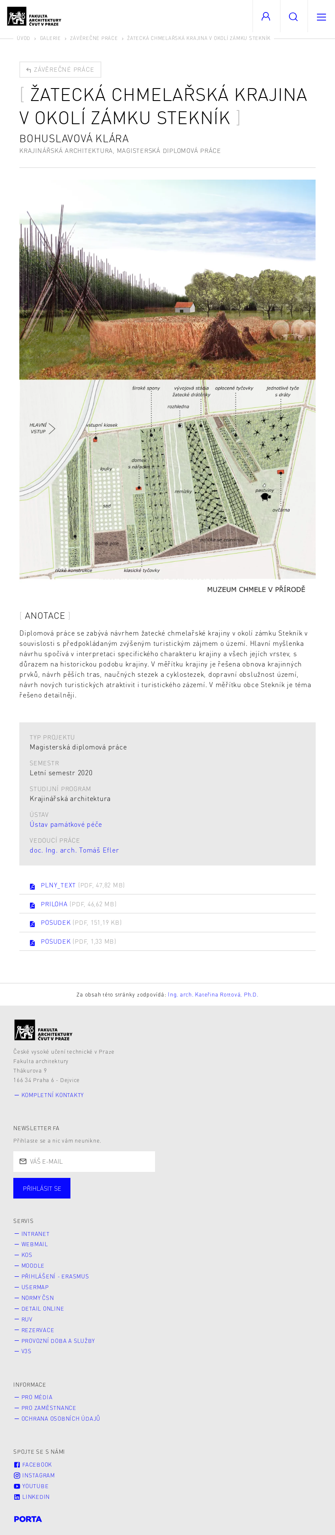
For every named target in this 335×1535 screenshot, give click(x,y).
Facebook (32, 1464)
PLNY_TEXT (77, 885)
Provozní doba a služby (58, 1340)
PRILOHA (73, 904)
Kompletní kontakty (52, 1095)
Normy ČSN (37, 1297)
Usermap (35, 1287)
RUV (27, 1319)
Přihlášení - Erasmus (55, 1276)
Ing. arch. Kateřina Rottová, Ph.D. (213, 994)
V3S (26, 1351)
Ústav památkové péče (66, 824)
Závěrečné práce (94, 38)
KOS (27, 1254)
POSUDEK (75, 923)
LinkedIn (31, 1496)
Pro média (37, 1397)
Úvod (23, 38)
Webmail (34, 1244)
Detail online (42, 1308)
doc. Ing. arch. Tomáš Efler (74, 849)
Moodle (33, 1265)
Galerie (50, 38)
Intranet (35, 1233)
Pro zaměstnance (48, 1407)
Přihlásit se (42, 1188)
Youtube (31, 1486)
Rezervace (38, 1330)
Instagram (34, 1475)
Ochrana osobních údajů (61, 1418)
